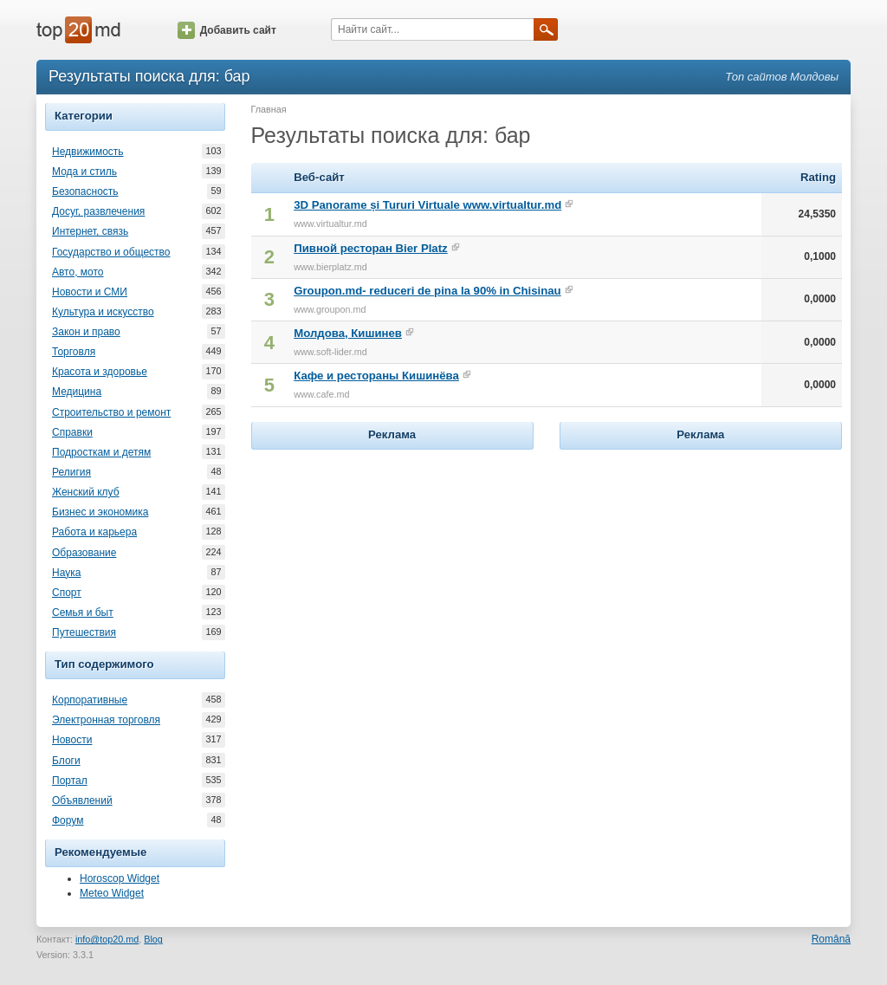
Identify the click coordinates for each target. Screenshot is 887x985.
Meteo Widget (112, 893)
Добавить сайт (227, 30)
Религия (71, 472)
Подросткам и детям (101, 452)
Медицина (76, 392)
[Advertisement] (392, 562)
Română (831, 939)
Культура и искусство (103, 312)
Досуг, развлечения (98, 211)
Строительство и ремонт (111, 412)
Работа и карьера (94, 532)
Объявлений (82, 800)
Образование (84, 553)
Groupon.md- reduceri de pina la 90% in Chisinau (427, 290)
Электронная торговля (106, 720)
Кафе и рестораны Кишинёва (376, 375)
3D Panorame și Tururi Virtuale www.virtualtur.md (427, 204)
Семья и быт (82, 612)
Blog (153, 939)
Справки (72, 432)
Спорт (66, 592)
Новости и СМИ (89, 292)
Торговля (73, 352)
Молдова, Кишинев (348, 333)
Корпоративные (89, 700)
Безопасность (85, 191)
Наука (66, 573)
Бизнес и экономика (100, 512)
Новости (72, 740)
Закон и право (86, 332)
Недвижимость (88, 152)
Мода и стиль (84, 171)
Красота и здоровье (99, 372)
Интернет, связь (90, 231)
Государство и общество (111, 252)
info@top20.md (107, 939)
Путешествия (84, 632)
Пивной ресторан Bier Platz (371, 248)
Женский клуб (86, 492)
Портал (69, 780)
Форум (67, 820)
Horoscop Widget (119, 878)
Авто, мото (78, 272)
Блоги (66, 761)
